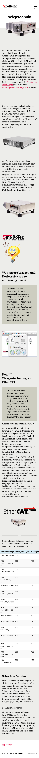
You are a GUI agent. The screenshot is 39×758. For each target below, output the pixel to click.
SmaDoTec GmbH (16, 754)
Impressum (7, 745)
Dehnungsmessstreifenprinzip (15, 87)
